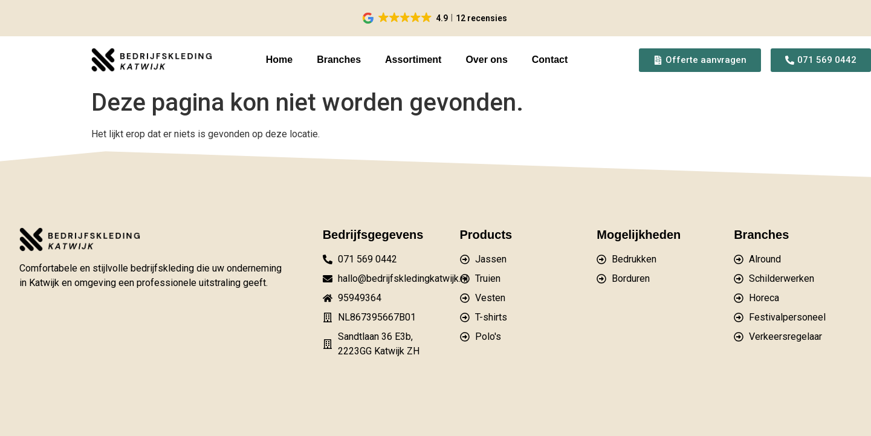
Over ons (486, 59)
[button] (435, 18)
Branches (339, 59)
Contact (550, 59)
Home (279, 59)
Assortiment (413, 59)
